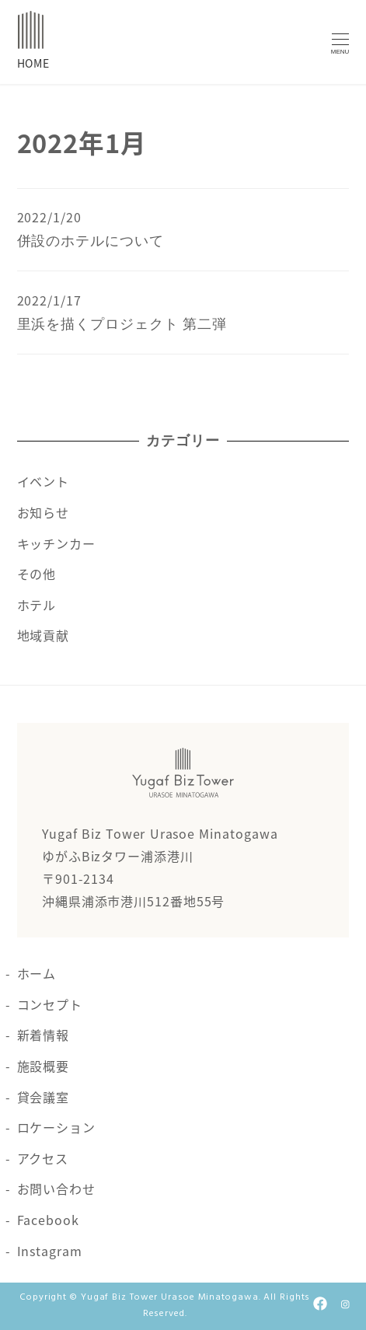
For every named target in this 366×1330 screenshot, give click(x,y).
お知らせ (43, 512)
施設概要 (43, 1065)
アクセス (43, 1158)
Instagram (49, 1250)
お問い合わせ (56, 1188)
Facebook (48, 1219)
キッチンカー (56, 543)
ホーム (37, 973)
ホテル (37, 604)
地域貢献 (43, 635)
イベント (43, 481)
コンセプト (50, 1004)
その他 (37, 573)
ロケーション (56, 1127)
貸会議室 (43, 1096)
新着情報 (43, 1034)
